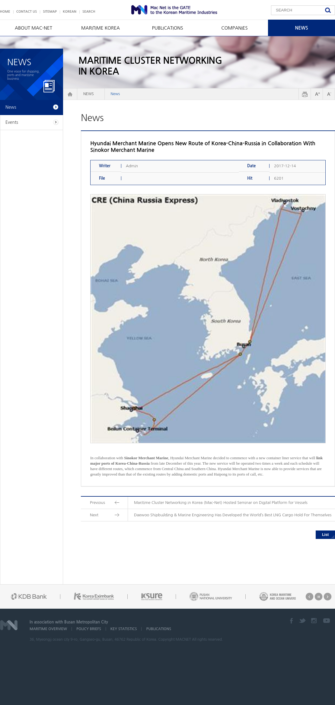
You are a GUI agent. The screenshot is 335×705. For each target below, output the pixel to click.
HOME (5, 11)
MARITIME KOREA (100, 28)
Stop (318, 597)
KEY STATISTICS (123, 629)
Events (11, 122)
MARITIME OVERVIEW (48, 629)
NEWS (301, 28)
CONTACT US (26, 11)
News (115, 94)
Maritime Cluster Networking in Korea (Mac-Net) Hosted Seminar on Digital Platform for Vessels (221, 503)
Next (328, 597)
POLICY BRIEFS (88, 629)
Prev (309, 597)
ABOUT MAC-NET (33, 28)
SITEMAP (50, 11)
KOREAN (69, 11)
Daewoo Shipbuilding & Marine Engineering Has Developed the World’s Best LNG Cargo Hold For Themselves (232, 515)
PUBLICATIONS (167, 28)
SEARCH (88, 11)
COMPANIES (234, 28)
